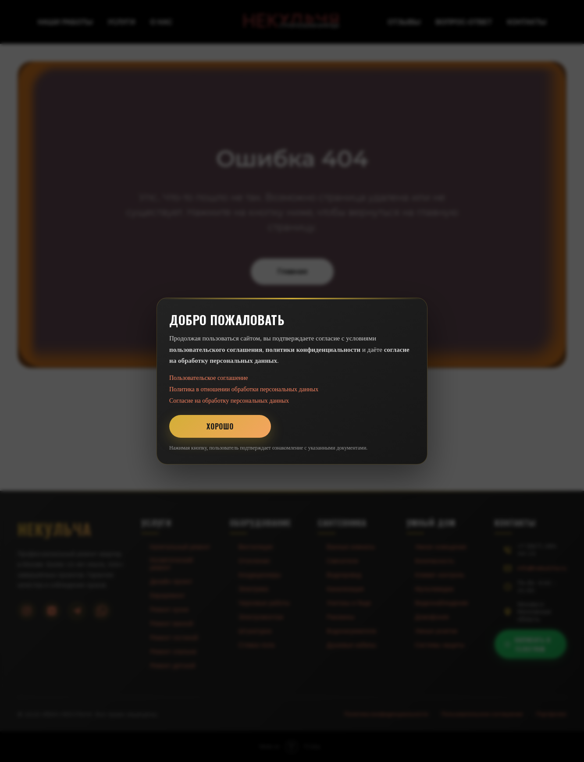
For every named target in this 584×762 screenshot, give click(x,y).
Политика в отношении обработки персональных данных (243, 389)
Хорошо (220, 426)
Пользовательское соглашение (208, 378)
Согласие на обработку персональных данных (229, 400)
